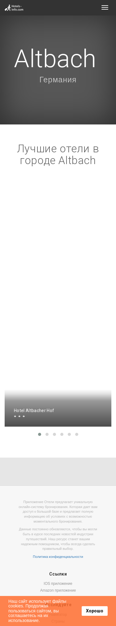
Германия (57, 79)
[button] (39, 434)
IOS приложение (58, 583)
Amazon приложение (58, 590)
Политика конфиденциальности (58, 557)
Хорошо (94, 610)
